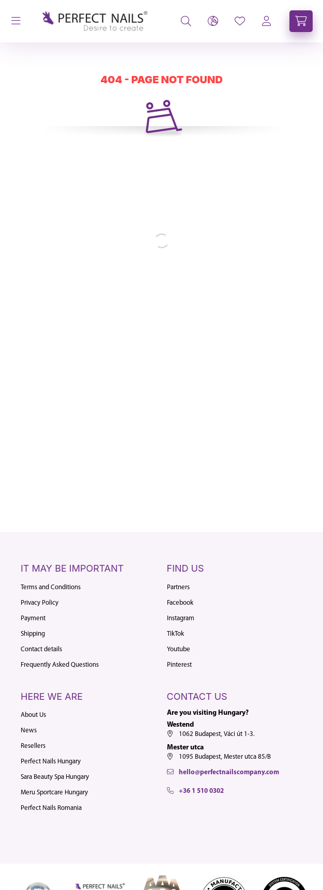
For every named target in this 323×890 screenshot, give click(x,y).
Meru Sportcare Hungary (54, 792)
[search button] (186, 21)
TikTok (175, 634)
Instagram (180, 618)
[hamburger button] (16, 21)
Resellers (33, 746)
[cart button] (301, 21)
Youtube (178, 649)
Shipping (33, 634)
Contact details (41, 649)
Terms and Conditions (51, 587)
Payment (33, 618)
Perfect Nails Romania (51, 808)
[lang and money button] (213, 21)
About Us (33, 715)
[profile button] (240, 21)
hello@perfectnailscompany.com (229, 772)
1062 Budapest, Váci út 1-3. (217, 734)
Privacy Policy (39, 603)
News (29, 730)
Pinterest (179, 665)
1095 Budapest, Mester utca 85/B (225, 757)
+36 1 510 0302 (201, 791)
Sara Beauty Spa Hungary (55, 777)
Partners (178, 587)
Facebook (180, 603)
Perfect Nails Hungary (51, 761)
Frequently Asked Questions (60, 665)
